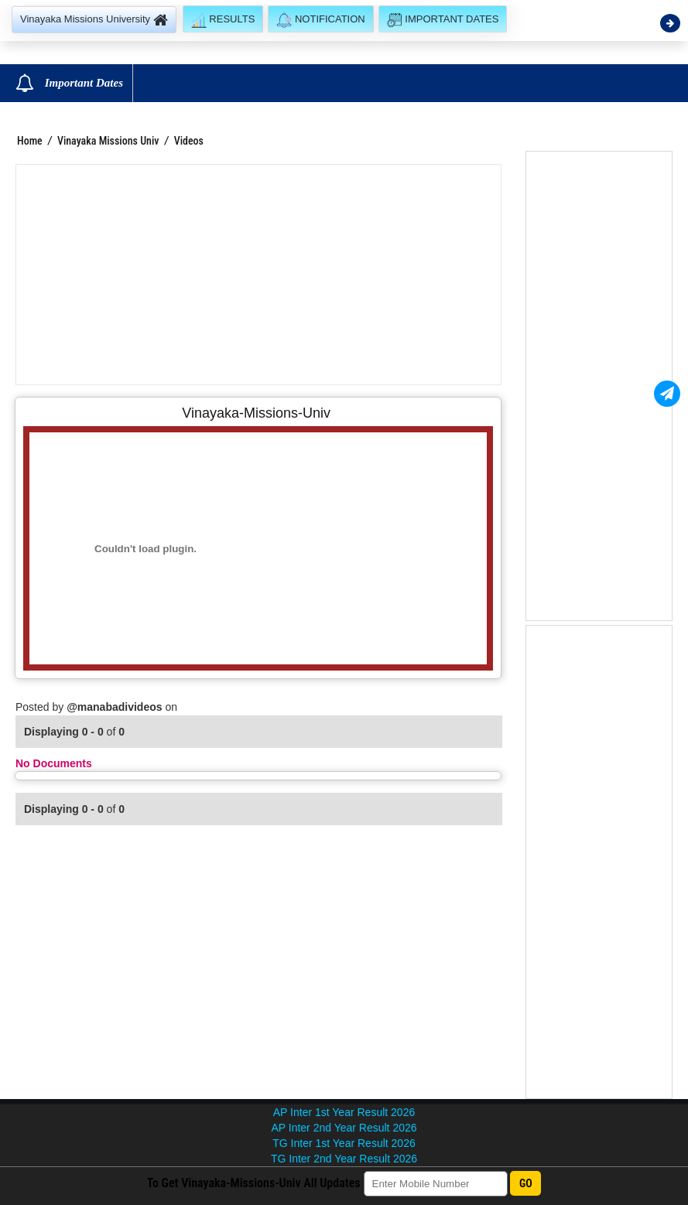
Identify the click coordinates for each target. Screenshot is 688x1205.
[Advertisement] (258, 274)
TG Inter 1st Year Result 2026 (343, 1143)
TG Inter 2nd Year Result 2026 (344, 1158)
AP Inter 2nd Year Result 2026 (343, 1127)
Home (30, 141)
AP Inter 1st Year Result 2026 (344, 1112)
